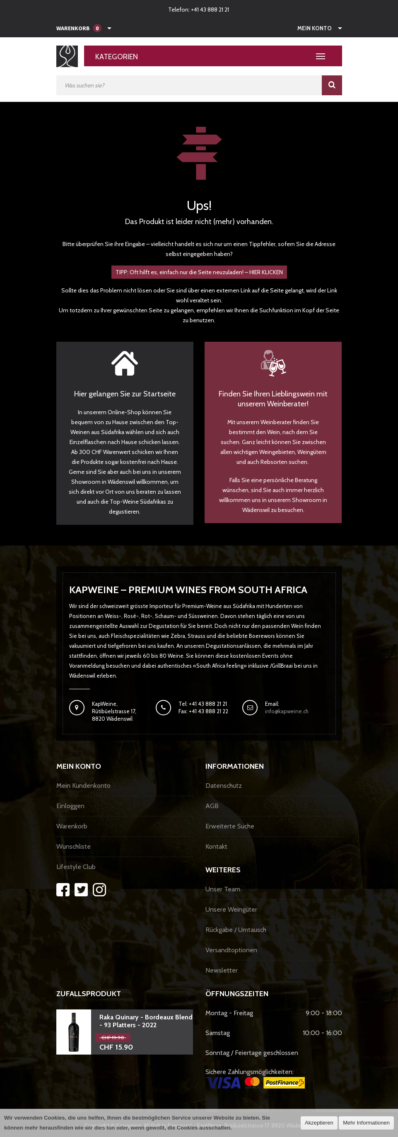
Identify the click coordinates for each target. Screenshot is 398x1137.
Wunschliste (73, 846)
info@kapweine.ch (287, 711)
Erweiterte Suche (229, 826)
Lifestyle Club (76, 867)
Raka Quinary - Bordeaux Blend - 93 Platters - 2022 (146, 1021)
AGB (212, 806)
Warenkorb (71, 826)
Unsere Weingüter (231, 909)
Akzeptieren (319, 1123)
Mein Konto (314, 28)
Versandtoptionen (231, 950)
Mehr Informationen (366, 1123)
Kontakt (216, 846)
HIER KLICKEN (266, 272)
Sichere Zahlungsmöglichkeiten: (255, 1078)
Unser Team (222, 889)
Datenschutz (223, 785)
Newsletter (221, 970)
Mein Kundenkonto (83, 785)
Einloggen (70, 806)
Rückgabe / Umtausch (235, 930)
